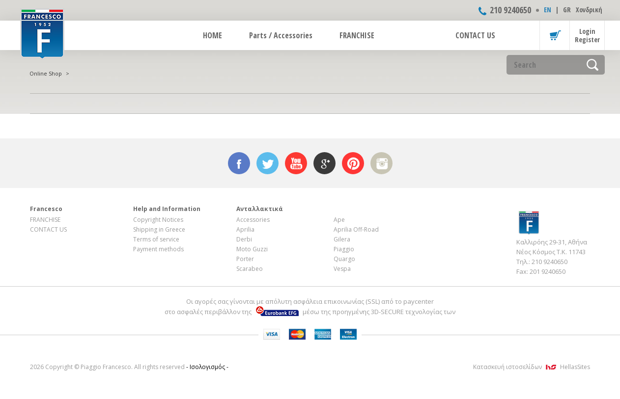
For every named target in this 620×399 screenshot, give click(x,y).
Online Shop (45, 73)
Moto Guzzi (252, 249)
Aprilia (245, 229)
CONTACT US (475, 35)
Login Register (587, 35)
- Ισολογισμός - (207, 367)
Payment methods (158, 249)
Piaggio (344, 249)
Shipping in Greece (159, 229)
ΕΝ (547, 9)
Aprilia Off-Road (356, 229)
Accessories (253, 219)
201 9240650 (547, 271)
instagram (381, 163)
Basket (554, 35)
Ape (339, 219)
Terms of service (156, 239)
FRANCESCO (42, 33)
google (324, 163)
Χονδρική (589, 9)
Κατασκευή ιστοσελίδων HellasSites (531, 367)
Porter (245, 259)
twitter (267, 163)
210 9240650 (510, 10)
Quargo (344, 259)
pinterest (353, 163)
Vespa (342, 269)
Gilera (342, 239)
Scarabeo (249, 269)
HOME (212, 35)
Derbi (244, 239)
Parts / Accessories (280, 35)
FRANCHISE (356, 35)
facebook (239, 163)
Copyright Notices (158, 219)
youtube (296, 163)
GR (567, 9)
